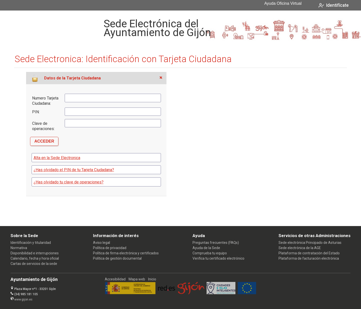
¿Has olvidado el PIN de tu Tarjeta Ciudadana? (74, 169)
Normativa (19, 248)
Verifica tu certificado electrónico (218, 258)
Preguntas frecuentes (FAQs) (216, 243)
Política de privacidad (109, 248)
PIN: (36, 112)
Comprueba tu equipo (210, 253)
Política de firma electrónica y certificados (126, 253)
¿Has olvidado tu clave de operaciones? (69, 182)
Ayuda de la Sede (206, 248)
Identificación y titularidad (31, 243)
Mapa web (137, 279)
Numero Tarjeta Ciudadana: (45, 101)
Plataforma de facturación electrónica (309, 258)
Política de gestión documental (117, 258)
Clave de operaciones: (43, 126)
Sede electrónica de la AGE (300, 248)
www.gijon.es (23, 299)
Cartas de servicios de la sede (34, 264)
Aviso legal (101, 243)
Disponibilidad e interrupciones (35, 253)
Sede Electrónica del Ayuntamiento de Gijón (157, 28)
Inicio (152, 279)
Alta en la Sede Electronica (57, 157)
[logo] (33, 28)
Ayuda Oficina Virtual (283, 3)
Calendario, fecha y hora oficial (35, 258)
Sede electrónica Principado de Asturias (310, 243)
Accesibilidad (115, 279)
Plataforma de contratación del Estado (309, 253)
